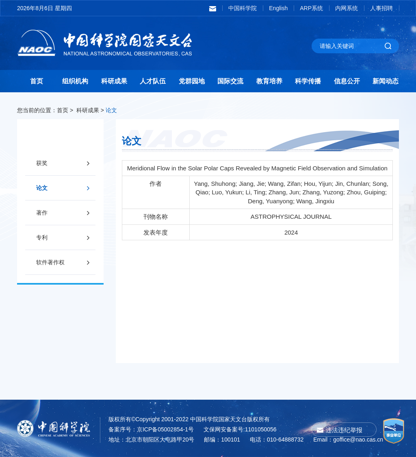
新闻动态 (386, 81)
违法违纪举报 (344, 430)
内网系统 (346, 8)
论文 (111, 110)
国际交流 (230, 81)
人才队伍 (153, 81)
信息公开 (347, 81)
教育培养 (269, 81)
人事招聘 (381, 8)
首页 (36, 81)
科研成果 (114, 81)
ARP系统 (311, 8)
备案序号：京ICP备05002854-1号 (151, 429)
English (278, 8)
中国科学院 (242, 8)
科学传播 (308, 81)
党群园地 (192, 81)
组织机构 (75, 81)
